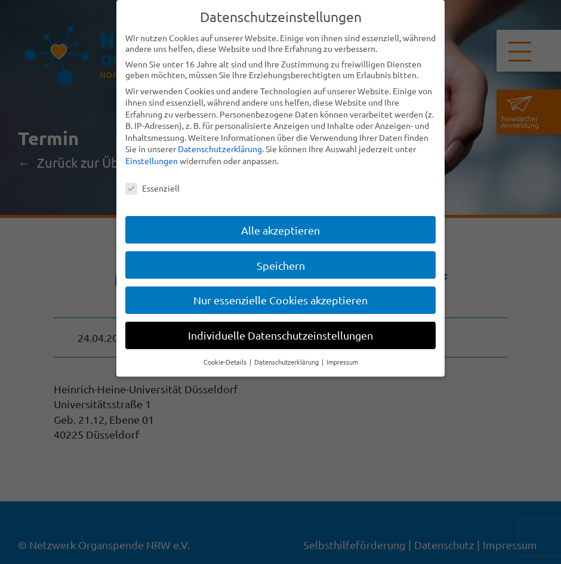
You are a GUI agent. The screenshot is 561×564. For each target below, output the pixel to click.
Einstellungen (151, 160)
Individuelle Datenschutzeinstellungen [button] (280, 335)
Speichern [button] (281, 265)
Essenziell (152, 188)
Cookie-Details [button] (226, 361)
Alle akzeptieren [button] (280, 230)
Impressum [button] (342, 361)
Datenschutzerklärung (220, 148)
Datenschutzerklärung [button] (287, 361)
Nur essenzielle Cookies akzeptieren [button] (280, 300)
